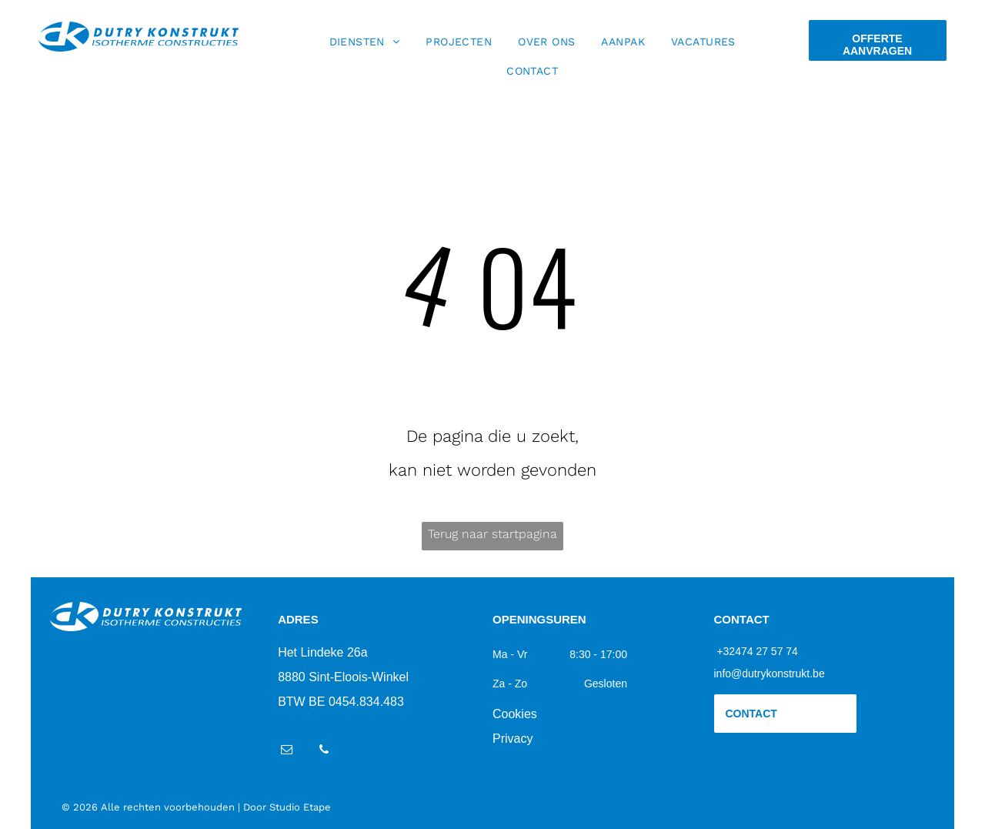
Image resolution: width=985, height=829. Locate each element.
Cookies (514, 713)
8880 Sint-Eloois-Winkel (343, 677)
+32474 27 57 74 (757, 651)
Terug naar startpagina (492, 533)
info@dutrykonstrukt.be (769, 673)
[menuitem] (364, 41)
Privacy (512, 738)
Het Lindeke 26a (323, 652)
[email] (287, 751)
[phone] (323, 751)
